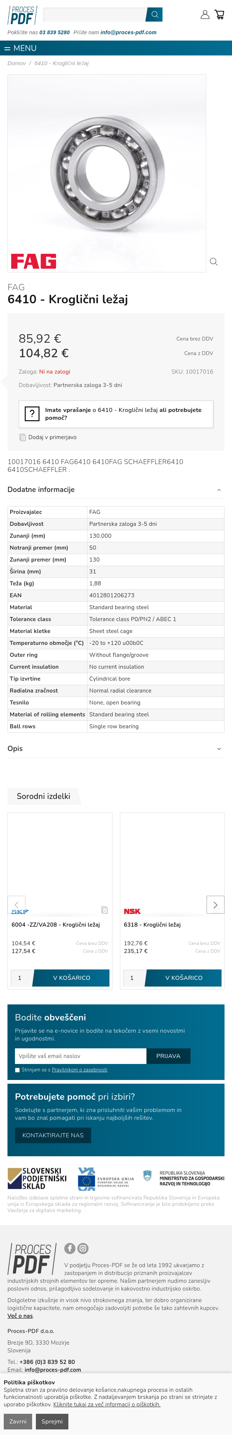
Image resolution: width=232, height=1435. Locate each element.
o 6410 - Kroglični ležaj (123, 414)
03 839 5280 (55, 32)
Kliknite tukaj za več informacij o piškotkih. (107, 1404)
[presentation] (16, 905)
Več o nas (20, 1316)
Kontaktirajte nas (53, 1135)
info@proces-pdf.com (128, 32)
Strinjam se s (32, 1070)
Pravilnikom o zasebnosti (80, 1070)
